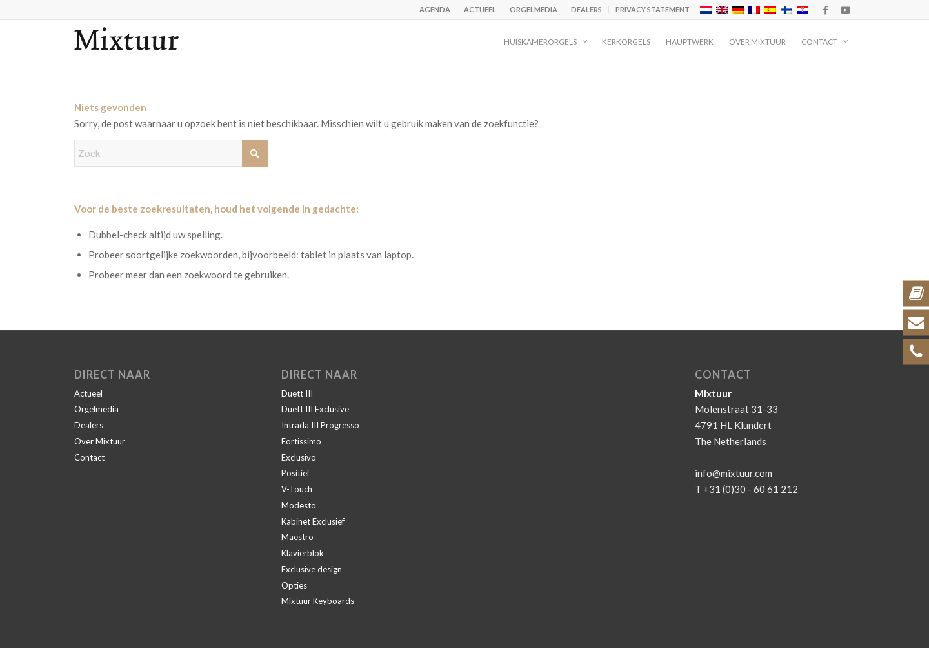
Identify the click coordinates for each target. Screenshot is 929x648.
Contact (89, 457)
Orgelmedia (533, 9)
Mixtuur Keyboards (317, 601)
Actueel (480, 9)
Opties (294, 585)
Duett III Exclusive (315, 409)
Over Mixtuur (99, 441)
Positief (295, 473)
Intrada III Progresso (320, 425)
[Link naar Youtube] (845, 9)
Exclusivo (298, 457)
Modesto (298, 505)
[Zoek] (171, 153)
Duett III (297, 393)
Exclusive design (311, 569)
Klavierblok (302, 553)
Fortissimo (301, 441)
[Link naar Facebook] (825, 9)
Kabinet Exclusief (313, 521)
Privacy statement (652, 9)
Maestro (297, 537)
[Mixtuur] (126, 39)
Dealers (586, 9)
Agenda (434, 9)
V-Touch (296, 489)
